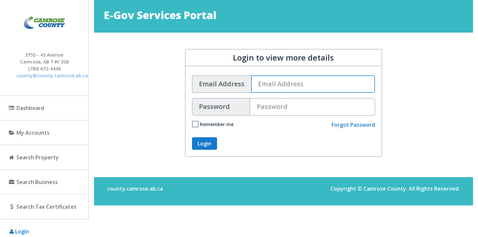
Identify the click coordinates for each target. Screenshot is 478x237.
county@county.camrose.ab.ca (52, 75)
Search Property (33, 157)
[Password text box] (312, 107)
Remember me (213, 124)
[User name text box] (313, 84)
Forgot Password (353, 124)
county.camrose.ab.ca (135, 188)
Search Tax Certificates (42, 206)
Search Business (33, 182)
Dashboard (26, 108)
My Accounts (28, 132)
